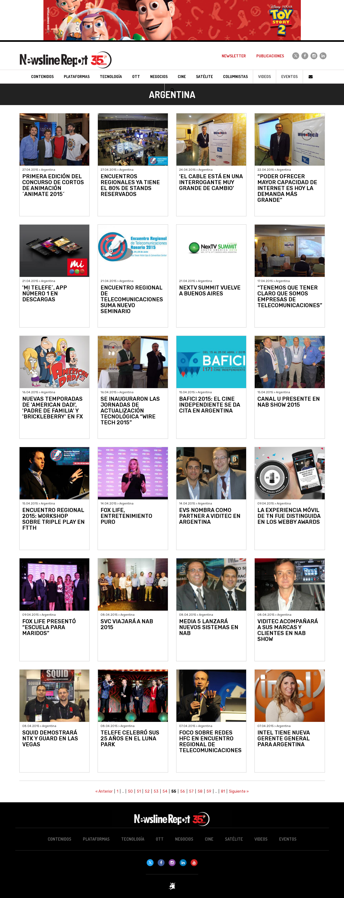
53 (156, 791)
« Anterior (104, 791)
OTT (160, 839)
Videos (264, 76)
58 (200, 791)
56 (182, 791)
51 (139, 791)
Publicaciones (270, 55)
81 (223, 791)
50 (130, 791)
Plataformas (96, 839)
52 (147, 791)
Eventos (289, 76)
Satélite (234, 839)
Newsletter (234, 55)
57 (191, 791)
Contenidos (59, 839)
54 (164, 791)
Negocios (184, 839)
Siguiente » (239, 791)
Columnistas (235, 76)
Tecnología (132, 839)
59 (208, 791)
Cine (209, 839)
